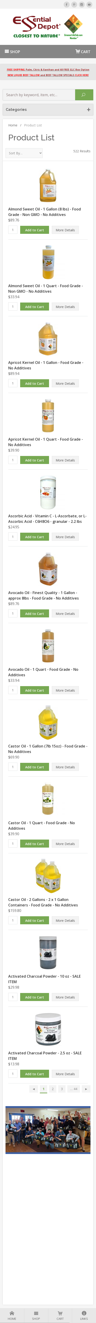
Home (14, 125)
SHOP (12, 51)
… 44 (73, 1089)
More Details (65, 230)
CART (83, 51)
